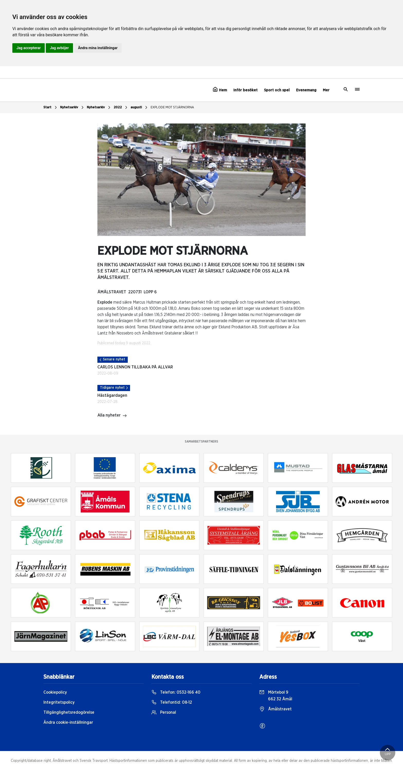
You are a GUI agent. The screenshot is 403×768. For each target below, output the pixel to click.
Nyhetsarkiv (72, 107)
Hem (220, 89)
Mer (326, 90)
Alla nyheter (112, 415)
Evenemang (306, 90)
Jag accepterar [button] (28, 48)
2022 (121, 107)
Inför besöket (245, 90)
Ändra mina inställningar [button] (98, 48)
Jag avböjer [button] (59, 48)
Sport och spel (277, 90)
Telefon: (175, 692)
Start (50, 107)
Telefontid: (171, 702)
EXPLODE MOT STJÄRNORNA (172, 107)
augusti (140, 107)
